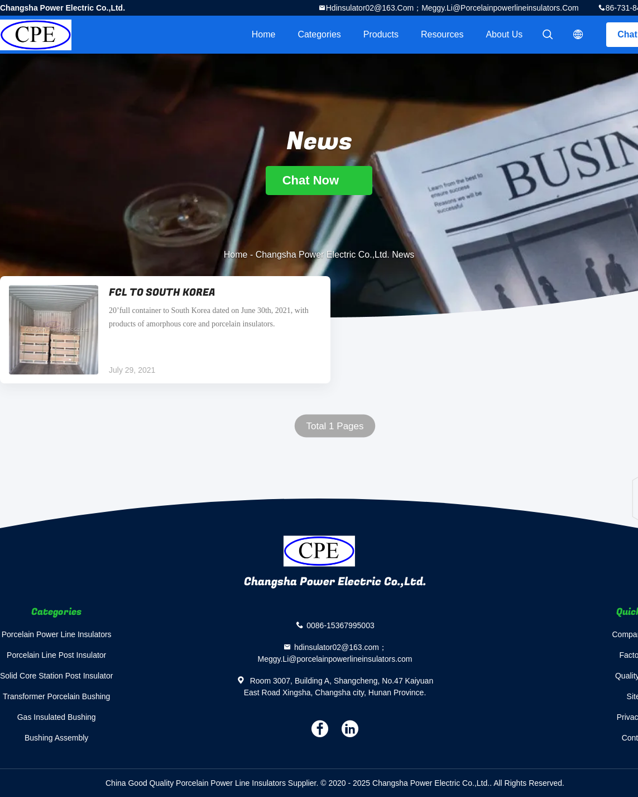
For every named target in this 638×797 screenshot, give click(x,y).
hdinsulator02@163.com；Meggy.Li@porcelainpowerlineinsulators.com (452, 7)
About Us (504, 34)
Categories (319, 34)
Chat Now (319, 180)
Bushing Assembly (56, 737)
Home (264, 34)
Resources (442, 34)
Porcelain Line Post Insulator (56, 655)
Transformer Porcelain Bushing (56, 696)
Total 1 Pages (334, 426)
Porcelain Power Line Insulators (57, 634)
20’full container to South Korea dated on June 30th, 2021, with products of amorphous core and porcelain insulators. (209, 317)
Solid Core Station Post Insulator (56, 675)
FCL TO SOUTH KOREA (162, 292)
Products (381, 34)
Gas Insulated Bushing (56, 717)
